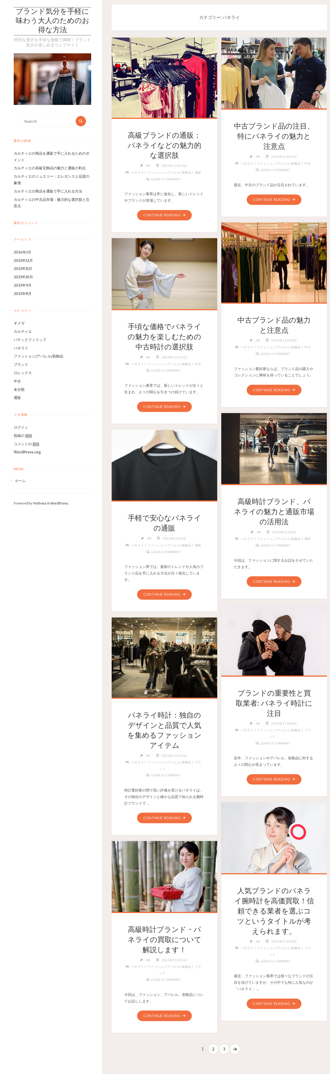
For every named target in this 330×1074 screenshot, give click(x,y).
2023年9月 (23, 285)
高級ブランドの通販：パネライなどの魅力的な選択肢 (164, 145)
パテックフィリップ (30, 340)
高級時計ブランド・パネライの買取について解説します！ (164, 939)
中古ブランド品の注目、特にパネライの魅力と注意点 (274, 136)
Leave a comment (166, 179)
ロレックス (23, 373)
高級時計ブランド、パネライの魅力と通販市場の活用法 (274, 511)
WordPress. (59, 504)
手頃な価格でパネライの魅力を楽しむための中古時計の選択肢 (164, 336)
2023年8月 (23, 294)
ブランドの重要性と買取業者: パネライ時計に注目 (274, 703)
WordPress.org (27, 452)
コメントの (26, 444)
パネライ (21, 348)
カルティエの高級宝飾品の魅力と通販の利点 (50, 168)
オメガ (19, 323)
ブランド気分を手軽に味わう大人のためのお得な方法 (52, 21)
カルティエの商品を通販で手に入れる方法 (48, 191)
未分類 (19, 389)
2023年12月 (23, 260)
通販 (17, 398)
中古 (17, 381)
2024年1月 (22, 252)
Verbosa (39, 504)
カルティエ (23, 331)
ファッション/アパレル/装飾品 (38, 356)
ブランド (21, 365)
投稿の (23, 436)
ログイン (21, 427)
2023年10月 (23, 277)
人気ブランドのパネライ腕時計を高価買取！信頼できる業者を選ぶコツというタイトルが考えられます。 (274, 911)
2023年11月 (23, 269)
